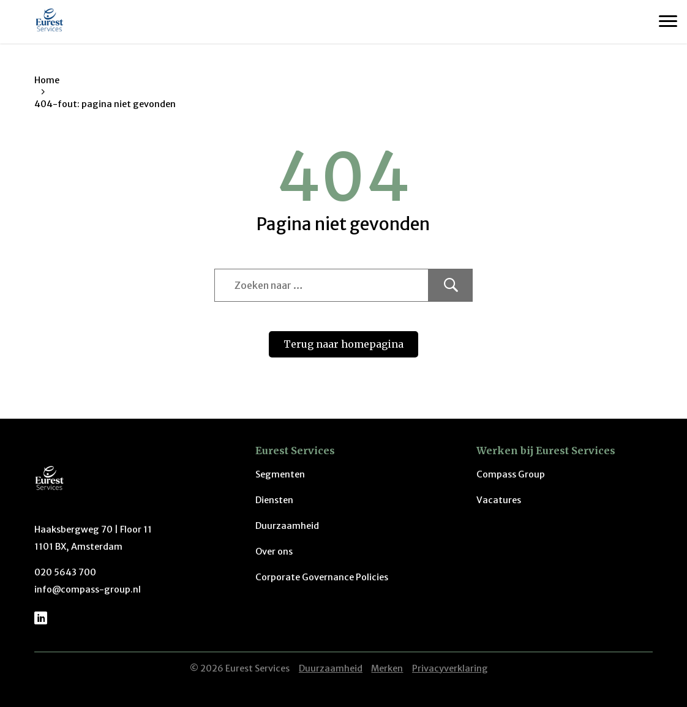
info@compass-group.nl (87, 589)
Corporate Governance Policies (321, 577)
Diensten (274, 500)
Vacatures (498, 500)
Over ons (274, 551)
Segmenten (280, 474)
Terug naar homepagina (343, 344)
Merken (387, 668)
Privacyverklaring (450, 668)
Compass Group (510, 474)
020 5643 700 (65, 572)
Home (46, 80)
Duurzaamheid (287, 525)
